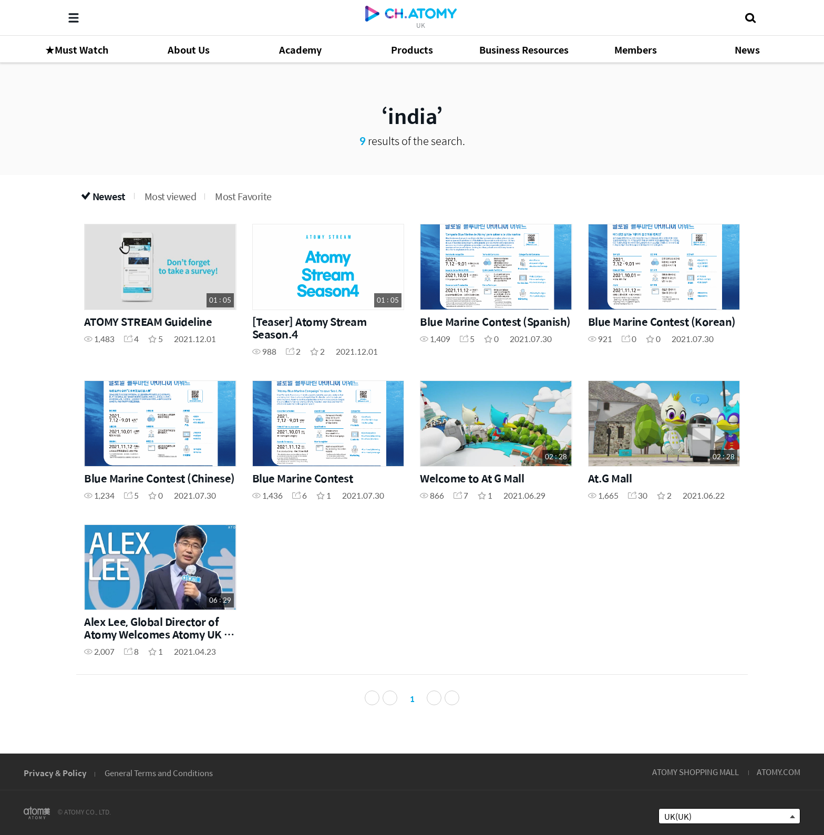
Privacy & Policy (55, 773)
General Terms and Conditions (159, 773)
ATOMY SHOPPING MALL (695, 772)
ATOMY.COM (778, 772)
